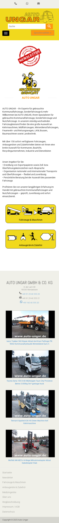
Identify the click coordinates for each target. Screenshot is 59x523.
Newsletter (7, 477)
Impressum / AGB (11, 506)
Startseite (7, 472)
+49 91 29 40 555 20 (31, 294)
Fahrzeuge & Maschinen (14, 482)
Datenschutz (8, 511)
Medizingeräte (9, 492)
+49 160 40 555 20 (29, 303)
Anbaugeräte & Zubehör (14, 487)
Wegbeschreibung (11, 502)
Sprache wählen (42, 32)
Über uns (6, 497)
